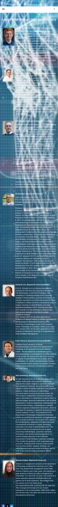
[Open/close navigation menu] (3, 9)
